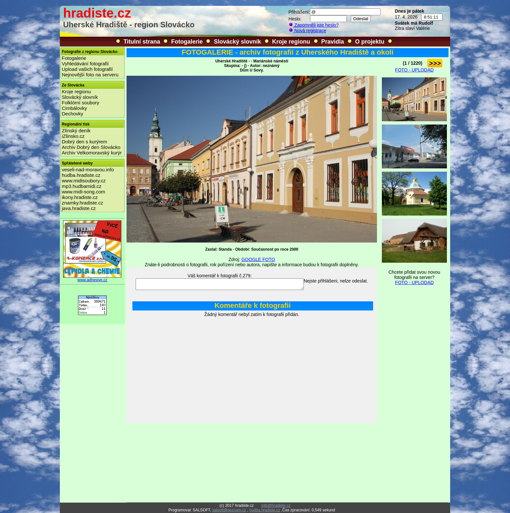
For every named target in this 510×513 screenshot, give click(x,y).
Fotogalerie (187, 41)
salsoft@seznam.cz (229, 510)
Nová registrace (307, 30)
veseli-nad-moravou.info (88, 169)
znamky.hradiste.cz (82, 202)
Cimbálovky (74, 108)
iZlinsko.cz (73, 136)
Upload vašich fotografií (87, 69)
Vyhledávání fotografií (85, 63)
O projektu (369, 41)
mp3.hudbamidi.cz (81, 186)
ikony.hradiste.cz (80, 197)
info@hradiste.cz (276, 505)
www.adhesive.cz (92, 278)
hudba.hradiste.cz (81, 175)
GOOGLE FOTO (258, 259)
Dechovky (72, 113)
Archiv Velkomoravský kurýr (92, 152)
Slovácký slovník (237, 41)
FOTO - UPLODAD (414, 69)
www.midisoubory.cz (84, 180)
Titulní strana (142, 41)
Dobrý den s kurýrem (84, 141)
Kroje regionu (291, 41)
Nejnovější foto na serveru (90, 74)
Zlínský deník (76, 130)
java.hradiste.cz (79, 208)
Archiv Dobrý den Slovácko (91, 147)
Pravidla (332, 41)
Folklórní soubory (80, 102)
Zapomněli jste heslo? (314, 25)
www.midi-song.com (83, 191)
